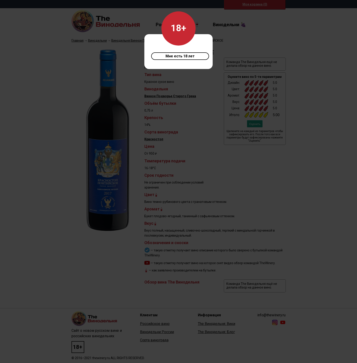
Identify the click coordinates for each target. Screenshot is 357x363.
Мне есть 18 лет (180, 56)
